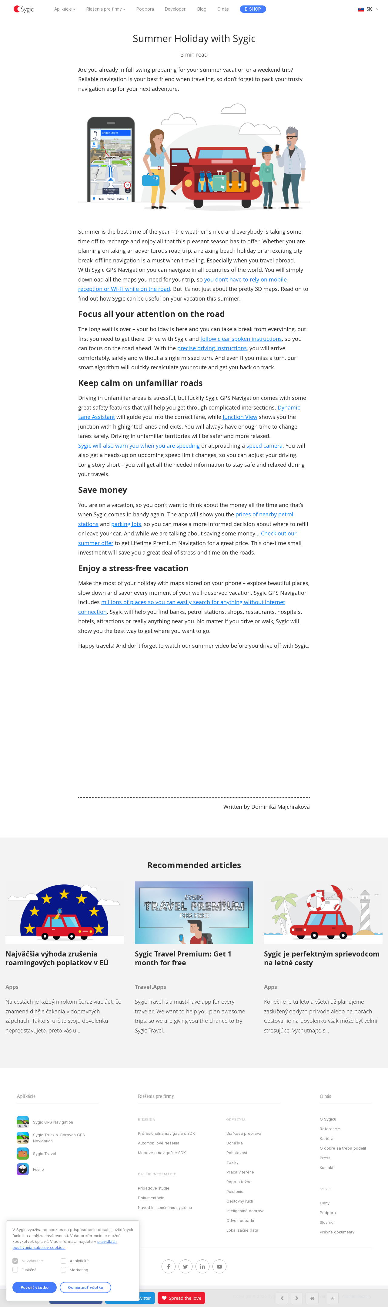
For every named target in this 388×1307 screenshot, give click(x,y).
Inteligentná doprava (245, 1210)
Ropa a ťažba (239, 1181)
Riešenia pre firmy (104, 9)
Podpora (145, 9)
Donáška (234, 1143)
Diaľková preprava (243, 1133)
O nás (223, 9)
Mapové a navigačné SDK (162, 1152)
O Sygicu (328, 1119)
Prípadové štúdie (153, 1188)
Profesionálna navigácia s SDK (166, 1133)
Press (325, 1157)
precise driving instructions (212, 348)
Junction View (240, 416)
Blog (201, 9)
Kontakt (326, 1167)
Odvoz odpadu (240, 1220)
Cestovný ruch (239, 1201)
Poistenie (234, 1191)
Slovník (326, 1222)
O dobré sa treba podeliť (343, 1148)
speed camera (264, 445)
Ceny (324, 1202)
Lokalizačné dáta (242, 1230)
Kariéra (326, 1138)
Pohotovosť (236, 1152)
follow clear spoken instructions (241, 338)
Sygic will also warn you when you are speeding (139, 445)
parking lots (126, 524)
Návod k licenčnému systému (165, 1207)
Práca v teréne (240, 1172)
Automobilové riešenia (158, 1143)
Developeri (175, 9)
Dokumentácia (151, 1197)
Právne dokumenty (337, 1232)
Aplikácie (63, 9)
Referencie (330, 1128)
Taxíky (232, 1162)
